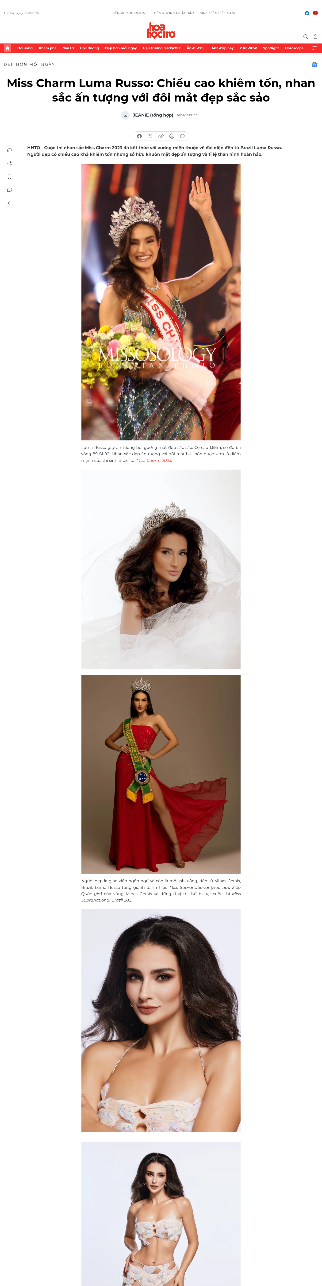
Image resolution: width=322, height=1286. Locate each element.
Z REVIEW (248, 48)
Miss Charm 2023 (154, 460)
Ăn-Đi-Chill (196, 48)
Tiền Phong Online (130, 13)
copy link (161, 136)
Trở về (9, 203)
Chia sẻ (9, 163)
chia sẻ (139, 136)
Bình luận (9, 190)
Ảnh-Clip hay (222, 48)
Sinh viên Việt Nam (217, 13)
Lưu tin (9, 177)
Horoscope (294, 48)
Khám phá (47, 48)
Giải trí (68, 48)
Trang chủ (7, 48)
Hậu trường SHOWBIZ (161, 48)
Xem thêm (314, 48)
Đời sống (25, 48)
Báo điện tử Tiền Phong (161, 30)
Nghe (9, 150)
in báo (172, 136)
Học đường (89, 48)
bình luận (182, 136)
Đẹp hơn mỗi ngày (121, 48)
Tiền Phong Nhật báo (173, 13)
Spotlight (271, 48)
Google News (314, 64)
